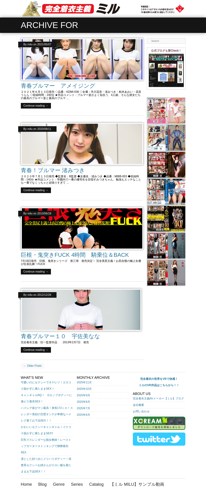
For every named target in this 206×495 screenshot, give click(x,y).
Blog (42, 484)
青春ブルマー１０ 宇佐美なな (60, 336)
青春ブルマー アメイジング (58, 86)
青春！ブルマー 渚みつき (53, 170)
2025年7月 (83, 408)
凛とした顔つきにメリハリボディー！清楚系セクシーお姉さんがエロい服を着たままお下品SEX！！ (46, 465)
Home (26, 484)
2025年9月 (83, 395)
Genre (59, 484)
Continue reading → (35, 105)
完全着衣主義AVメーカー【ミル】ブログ (158, 398)
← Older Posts (32, 365)
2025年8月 (83, 401)
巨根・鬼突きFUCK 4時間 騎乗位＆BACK (75, 255)
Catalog (96, 484)
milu (30, 44)
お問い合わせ (141, 411)
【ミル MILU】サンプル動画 (137, 484)
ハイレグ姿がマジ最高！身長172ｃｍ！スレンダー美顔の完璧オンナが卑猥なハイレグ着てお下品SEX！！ (47, 414)
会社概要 (138, 404)
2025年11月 (84, 382)
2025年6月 (83, 414)
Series (77, 484)
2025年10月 (84, 388)
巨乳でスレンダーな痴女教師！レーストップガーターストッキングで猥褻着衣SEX (46, 446)
